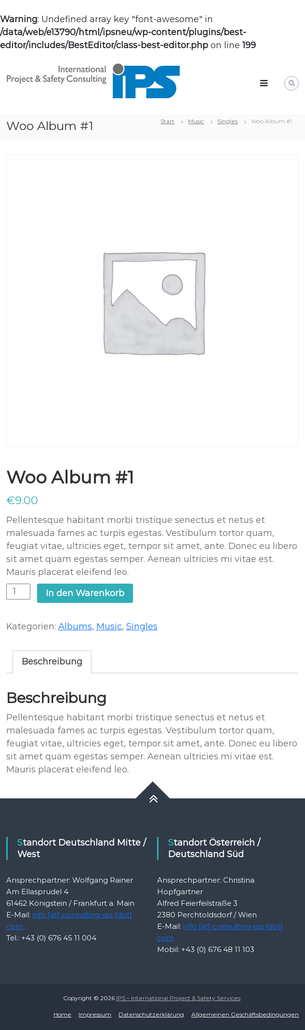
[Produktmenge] (18, 592)
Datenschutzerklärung (151, 1014)
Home (62, 1014)
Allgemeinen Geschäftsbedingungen (245, 1014)
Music (196, 121)
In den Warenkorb (85, 593)
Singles (227, 121)
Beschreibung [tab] (52, 661)
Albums (75, 626)
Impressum (95, 1014)
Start (167, 121)
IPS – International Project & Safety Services (178, 998)
